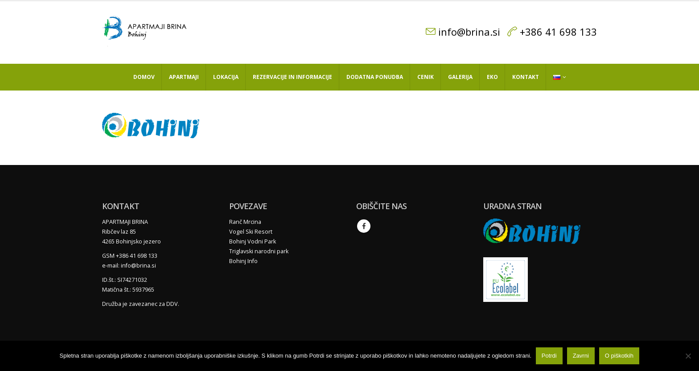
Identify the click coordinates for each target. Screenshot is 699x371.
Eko (492, 77)
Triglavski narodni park (258, 251)
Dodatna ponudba (374, 77)
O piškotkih (619, 356)
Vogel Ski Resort (250, 231)
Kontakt (525, 77)
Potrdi (549, 356)
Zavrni (581, 356)
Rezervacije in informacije (292, 77)
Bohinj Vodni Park (252, 241)
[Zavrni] (687, 355)
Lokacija (225, 77)
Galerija (460, 77)
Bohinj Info (243, 261)
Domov (144, 77)
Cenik (425, 77)
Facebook (363, 226)
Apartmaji (184, 77)
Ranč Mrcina (245, 222)
